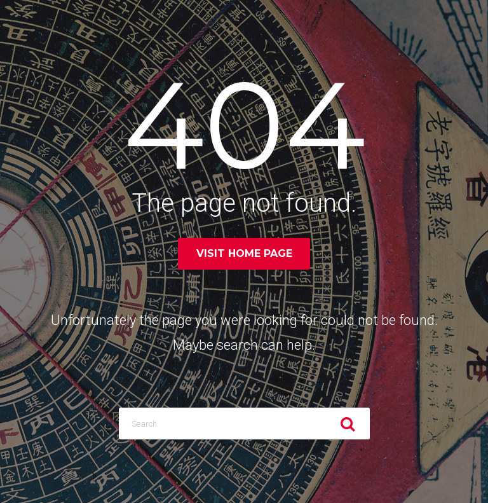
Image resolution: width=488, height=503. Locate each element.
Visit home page (244, 253)
